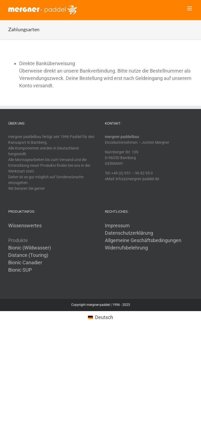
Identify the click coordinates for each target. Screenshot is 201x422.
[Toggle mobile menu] (190, 8)
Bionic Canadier (25, 262)
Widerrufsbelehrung (126, 248)
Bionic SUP (20, 270)
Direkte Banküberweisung (47, 63)
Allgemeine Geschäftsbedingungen (143, 240)
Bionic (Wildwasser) (29, 248)
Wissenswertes (25, 225)
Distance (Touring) (28, 255)
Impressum (117, 225)
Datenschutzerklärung (129, 233)
